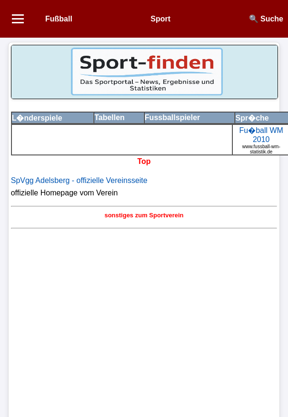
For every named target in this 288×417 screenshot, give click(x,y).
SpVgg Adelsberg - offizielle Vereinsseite (79, 180)
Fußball (58, 19)
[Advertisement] (89, 321)
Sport (160, 19)
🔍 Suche (266, 19)
